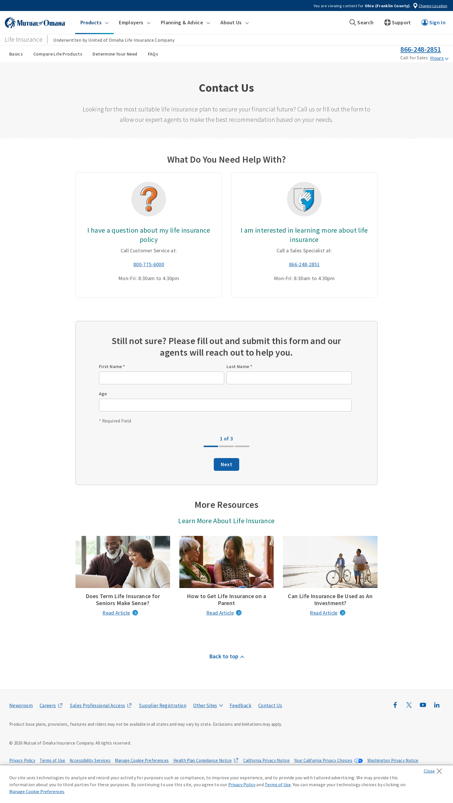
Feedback (240, 705)
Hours (437, 58)
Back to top (224, 656)
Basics (16, 54)
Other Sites (205, 705)
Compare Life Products (57, 54)
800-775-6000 (148, 264)
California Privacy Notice (266, 760)
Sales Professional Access (97, 705)
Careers (48, 705)
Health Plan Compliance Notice (202, 760)
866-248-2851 (304, 264)
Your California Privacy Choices (323, 760)
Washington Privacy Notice (393, 760)
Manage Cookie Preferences (142, 760)
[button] (94, 22)
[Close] (434, 769)
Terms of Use (52, 760)
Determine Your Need (115, 54)
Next (226, 464)
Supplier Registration (162, 705)
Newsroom (21, 705)
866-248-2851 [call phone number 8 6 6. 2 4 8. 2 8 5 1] (420, 49)
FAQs (153, 54)
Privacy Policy (22, 760)
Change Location (433, 5)
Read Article (116, 612)
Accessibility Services (90, 760)
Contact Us (270, 705)
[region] (226, 784)
